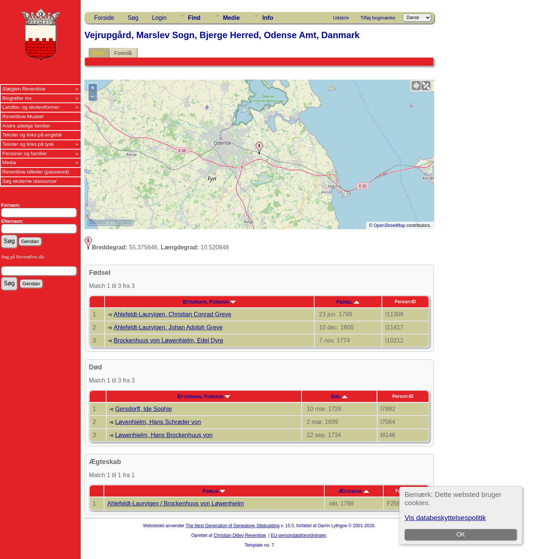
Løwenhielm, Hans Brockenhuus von (164, 435)
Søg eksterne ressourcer (29, 181)
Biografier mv (17, 98)
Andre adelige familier (26, 126)
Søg (132, 18)
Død (339, 396)
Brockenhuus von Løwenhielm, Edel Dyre (168, 340)
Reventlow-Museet (22, 116)
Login (159, 18)
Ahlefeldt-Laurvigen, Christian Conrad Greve (172, 314)
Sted (98, 53)
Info (267, 18)
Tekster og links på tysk (28, 144)
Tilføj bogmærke (378, 18)
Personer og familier (24, 153)
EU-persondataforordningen (298, 535)
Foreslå (123, 53)
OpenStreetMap (389, 225)
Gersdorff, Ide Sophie (143, 409)
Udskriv (341, 18)
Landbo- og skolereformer (30, 107)
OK (460, 534)
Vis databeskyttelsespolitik (445, 518)
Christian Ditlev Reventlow (240, 535)
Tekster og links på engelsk (32, 135)
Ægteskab (353, 491)
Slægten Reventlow (24, 89)
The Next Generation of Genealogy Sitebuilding (233, 525)
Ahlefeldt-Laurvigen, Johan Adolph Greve (168, 327)
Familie (213, 491)
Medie (231, 18)
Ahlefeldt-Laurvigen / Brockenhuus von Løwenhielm (175, 503)
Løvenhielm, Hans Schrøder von (158, 422)
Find (194, 18)
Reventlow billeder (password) (35, 172)
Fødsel (347, 302)
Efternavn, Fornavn (209, 302)
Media (9, 162)
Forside (104, 18)
